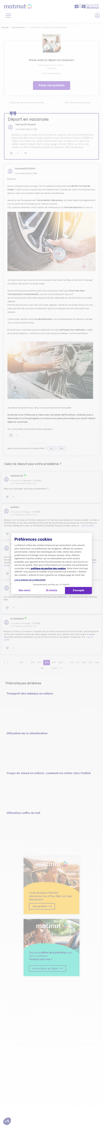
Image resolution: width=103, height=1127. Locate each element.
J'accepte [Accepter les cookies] (78, 590)
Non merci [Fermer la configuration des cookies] (24, 590)
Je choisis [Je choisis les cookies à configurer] (51, 590)
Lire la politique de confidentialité (29, 580)
